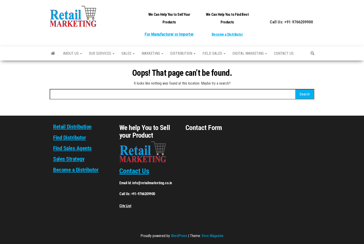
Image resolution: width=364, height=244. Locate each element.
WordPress (179, 236)
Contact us (284, 53)
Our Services (101, 53)
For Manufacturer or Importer (169, 34)
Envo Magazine (213, 236)
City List (125, 206)
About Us (72, 53)
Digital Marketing (249, 53)
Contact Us (134, 171)
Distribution (182, 53)
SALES (128, 53)
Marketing (152, 53)
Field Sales (213, 53)
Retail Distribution (72, 127)
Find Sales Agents (72, 148)
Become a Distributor (227, 34)
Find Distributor (69, 137)
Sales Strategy (68, 159)
